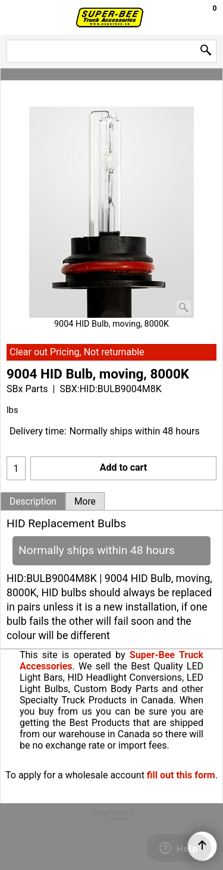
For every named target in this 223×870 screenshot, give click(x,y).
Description (33, 501)
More (85, 501)
